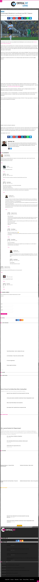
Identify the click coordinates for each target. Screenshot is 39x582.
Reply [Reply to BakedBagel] (4, 192)
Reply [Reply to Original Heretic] (8, 226)
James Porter (8, 517)
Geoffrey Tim (3, 15)
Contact (12, 579)
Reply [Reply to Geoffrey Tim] (6, 209)
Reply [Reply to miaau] (4, 179)
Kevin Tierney (9, 554)
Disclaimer (32, 579)
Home (1, 10)
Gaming (5, 10)
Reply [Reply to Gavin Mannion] (2, 162)
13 (21, 15)
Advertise (17, 579)
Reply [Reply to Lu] (4, 281)
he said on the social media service (14, 86)
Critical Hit (7, 579)
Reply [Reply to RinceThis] (4, 289)
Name (2, 303)
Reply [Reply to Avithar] (4, 171)
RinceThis (8, 283)
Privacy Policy (26, 579)
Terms (21, 579)
